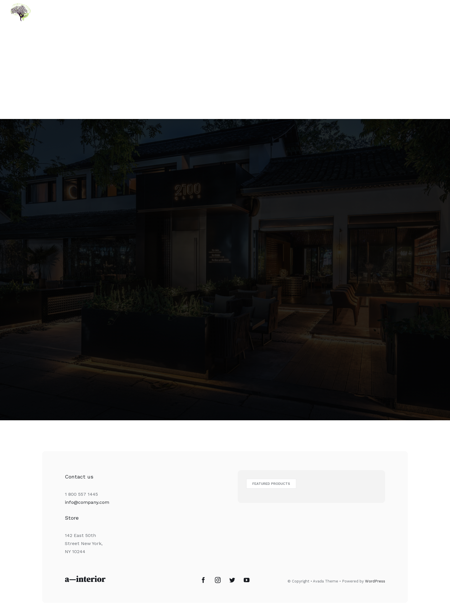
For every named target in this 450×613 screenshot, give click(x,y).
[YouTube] (246, 580)
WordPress (375, 581)
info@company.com (87, 502)
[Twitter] (232, 580)
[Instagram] (217, 580)
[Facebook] (203, 580)
